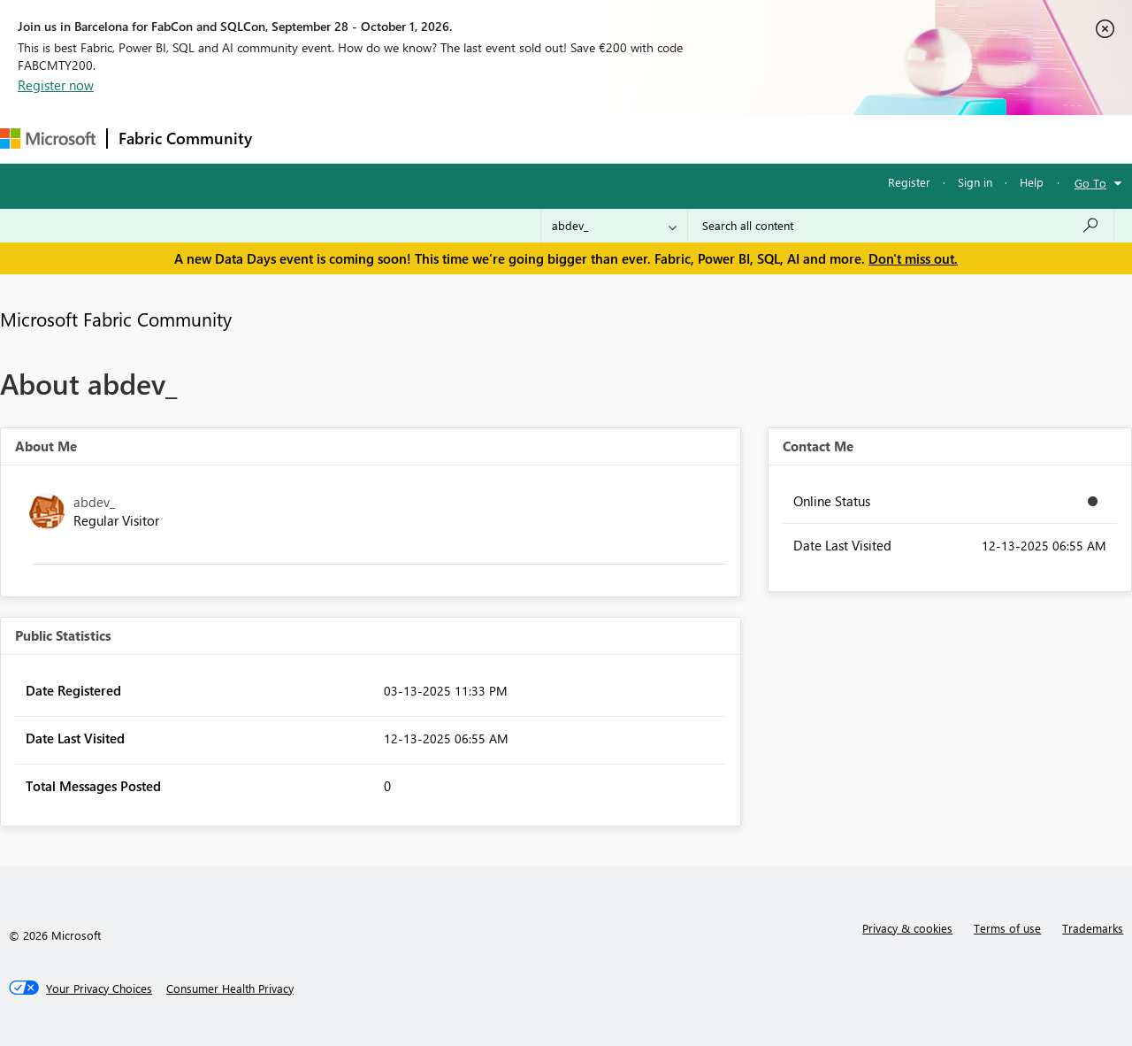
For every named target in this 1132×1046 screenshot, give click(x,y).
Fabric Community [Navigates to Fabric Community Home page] (185, 138)
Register (909, 181)
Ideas (442, 138)
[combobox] (900, 225)
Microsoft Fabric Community (116, 318)
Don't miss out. (913, 258)
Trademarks (1092, 927)
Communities (521, 138)
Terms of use (1007, 927)
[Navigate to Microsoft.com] (48, 138)
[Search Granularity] (614, 225)
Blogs (600, 138)
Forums (292, 138)
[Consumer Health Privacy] (230, 988)
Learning (668, 138)
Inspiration (370, 138)
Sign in (975, 181)
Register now (56, 85)
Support (743, 138)
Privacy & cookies (907, 927)
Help (1032, 181)
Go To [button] (1090, 182)
